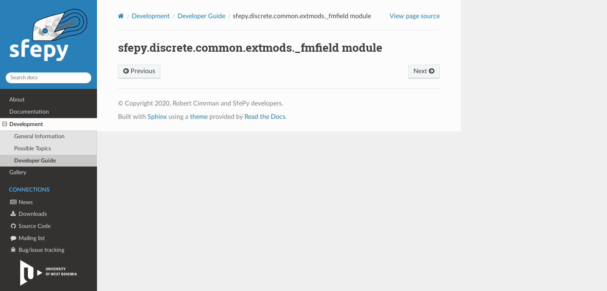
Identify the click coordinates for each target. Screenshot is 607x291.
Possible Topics (32, 149)
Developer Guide (35, 161)
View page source (415, 16)
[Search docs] (48, 78)
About (17, 100)
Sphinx (157, 117)
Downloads (28, 214)
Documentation (29, 112)
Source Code (30, 226)
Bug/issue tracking (36, 250)
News (21, 202)
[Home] (121, 16)
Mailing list (27, 238)
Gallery (17, 172)
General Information (39, 136)
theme (199, 117)
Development (22, 124)
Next (423, 71)
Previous (139, 71)
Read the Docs (264, 117)
